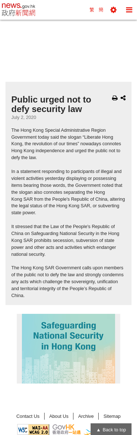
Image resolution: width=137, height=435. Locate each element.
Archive (86, 416)
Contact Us (27, 416)
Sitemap (112, 416)
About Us (59, 416)
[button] (113, 9)
